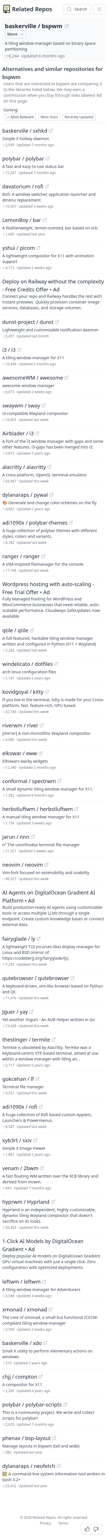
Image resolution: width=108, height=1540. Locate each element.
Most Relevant (20, 117)
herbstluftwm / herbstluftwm (37, 808)
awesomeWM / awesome (32, 377)
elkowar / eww (19, 753)
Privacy (45, 1523)
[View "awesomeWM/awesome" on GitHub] (66, 377)
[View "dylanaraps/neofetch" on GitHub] (58, 1466)
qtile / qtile (15, 630)
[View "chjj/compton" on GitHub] (40, 1376)
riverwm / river (20, 725)
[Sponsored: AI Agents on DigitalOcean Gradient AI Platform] (54, 908)
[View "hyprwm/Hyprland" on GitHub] (53, 1201)
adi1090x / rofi (19, 1106)
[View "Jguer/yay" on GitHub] (31, 1011)
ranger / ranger (21, 556)
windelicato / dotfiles (27, 663)
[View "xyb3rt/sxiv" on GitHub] (35, 1140)
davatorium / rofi (22, 186)
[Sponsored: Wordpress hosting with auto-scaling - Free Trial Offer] (54, 599)
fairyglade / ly (18, 938)
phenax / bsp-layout (26, 1438)
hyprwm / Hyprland (26, 1201)
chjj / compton (19, 1376)
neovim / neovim (22, 864)
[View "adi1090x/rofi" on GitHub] (40, 1106)
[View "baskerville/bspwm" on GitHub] (67, 26)
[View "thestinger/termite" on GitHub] (53, 1039)
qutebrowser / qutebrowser (35, 978)
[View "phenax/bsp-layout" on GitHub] (54, 1438)
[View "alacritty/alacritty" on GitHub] (49, 467)
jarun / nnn (15, 836)
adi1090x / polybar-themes (34, 522)
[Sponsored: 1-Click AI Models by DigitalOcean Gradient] (54, 1253)
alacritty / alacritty (24, 466)
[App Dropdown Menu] (99, 9)
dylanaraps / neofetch (28, 1465)
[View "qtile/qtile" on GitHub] (31, 630)
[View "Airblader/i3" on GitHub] (37, 433)
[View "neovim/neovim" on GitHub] (46, 864)
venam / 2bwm (20, 1168)
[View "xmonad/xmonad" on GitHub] (50, 1309)
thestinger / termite (26, 1039)
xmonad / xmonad (24, 1309)
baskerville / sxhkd (24, 130)
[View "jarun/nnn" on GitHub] (33, 836)
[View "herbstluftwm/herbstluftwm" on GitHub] (76, 809)
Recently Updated (79, 117)
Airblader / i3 (18, 433)
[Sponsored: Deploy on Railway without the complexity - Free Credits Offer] (54, 294)
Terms (63, 1523)
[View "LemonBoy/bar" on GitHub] (44, 220)
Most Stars (49, 117)
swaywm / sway (21, 405)
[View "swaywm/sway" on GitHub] (43, 405)
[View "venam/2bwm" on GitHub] (41, 1168)
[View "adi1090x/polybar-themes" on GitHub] (71, 522)
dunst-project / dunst (28, 321)
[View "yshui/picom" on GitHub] (38, 248)
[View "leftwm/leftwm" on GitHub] (44, 1281)
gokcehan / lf (18, 1078)
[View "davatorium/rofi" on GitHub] (47, 186)
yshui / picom (18, 247)
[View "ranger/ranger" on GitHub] (43, 556)
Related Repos (32, 9)
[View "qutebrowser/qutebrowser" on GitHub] (72, 978)
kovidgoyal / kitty (22, 691)
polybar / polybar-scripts (32, 1404)
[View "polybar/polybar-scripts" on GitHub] (65, 1404)
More (16, 34)
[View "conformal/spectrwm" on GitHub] (59, 781)
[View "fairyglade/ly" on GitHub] (38, 938)
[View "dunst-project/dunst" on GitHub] (57, 322)
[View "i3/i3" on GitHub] (19, 349)
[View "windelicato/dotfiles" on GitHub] (56, 664)
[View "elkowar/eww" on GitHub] (40, 753)
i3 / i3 (9, 349)
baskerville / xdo (22, 1343)
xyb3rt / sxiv (17, 1140)
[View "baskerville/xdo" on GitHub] (45, 1343)
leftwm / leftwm (21, 1281)
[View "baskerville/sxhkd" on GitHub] (50, 130)
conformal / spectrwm (29, 781)
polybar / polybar (23, 158)
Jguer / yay (15, 1011)
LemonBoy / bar (21, 220)
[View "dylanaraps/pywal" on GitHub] (51, 494)
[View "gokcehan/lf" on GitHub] (37, 1079)
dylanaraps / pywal (25, 494)
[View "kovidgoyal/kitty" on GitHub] (47, 691)
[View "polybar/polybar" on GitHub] (47, 158)
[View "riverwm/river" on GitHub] (41, 725)
